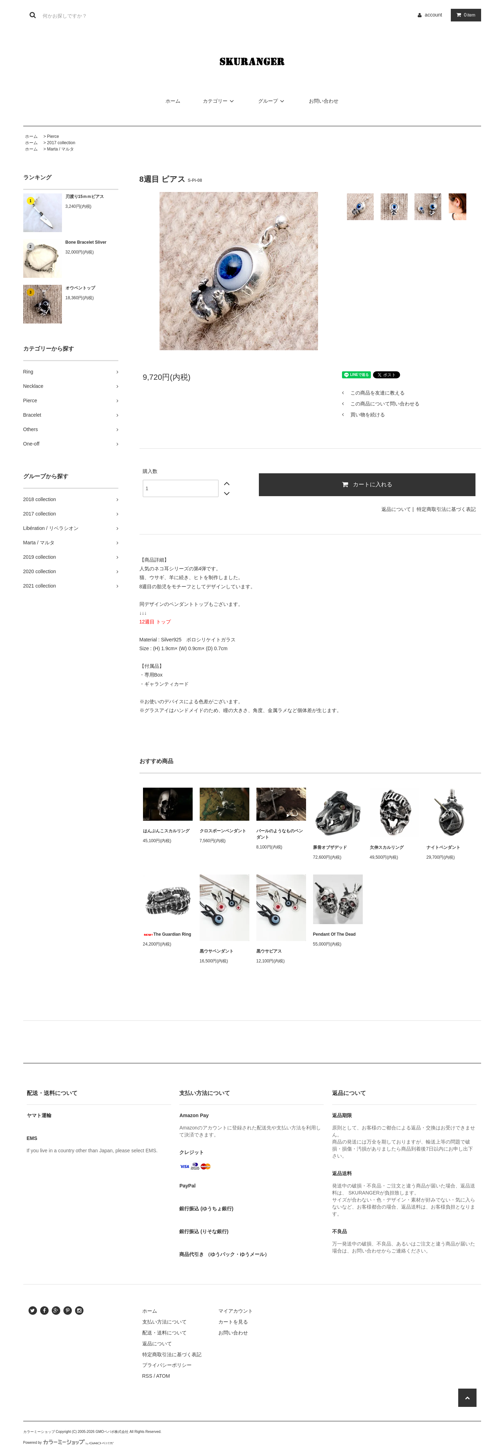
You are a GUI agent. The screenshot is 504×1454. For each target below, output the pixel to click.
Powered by (68, 1443)
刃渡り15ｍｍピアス (85, 196)
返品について (396, 509)
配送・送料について (164, 1332)
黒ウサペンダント (217, 951)
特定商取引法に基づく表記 (446, 509)
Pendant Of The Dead (334, 934)
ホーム (173, 101)
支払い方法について (164, 1322)
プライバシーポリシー (167, 1365)
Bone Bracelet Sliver (86, 242)
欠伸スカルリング (387, 847)
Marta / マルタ (60, 149)
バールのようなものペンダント (279, 834)
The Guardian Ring (167, 934)
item (464, 15)
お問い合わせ (323, 101)
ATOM (163, 1376)
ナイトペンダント (443, 847)
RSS (147, 1376)
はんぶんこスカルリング (166, 830)
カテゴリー (219, 101)
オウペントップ (80, 288)
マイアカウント (235, 1311)
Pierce (53, 136)
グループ (272, 101)
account (433, 15)
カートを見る (233, 1322)
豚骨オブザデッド (330, 847)
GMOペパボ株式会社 (112, 1432)
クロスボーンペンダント (223, 830)
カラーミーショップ (39, 1432)
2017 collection (61, 142)
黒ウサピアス (269, 951)
